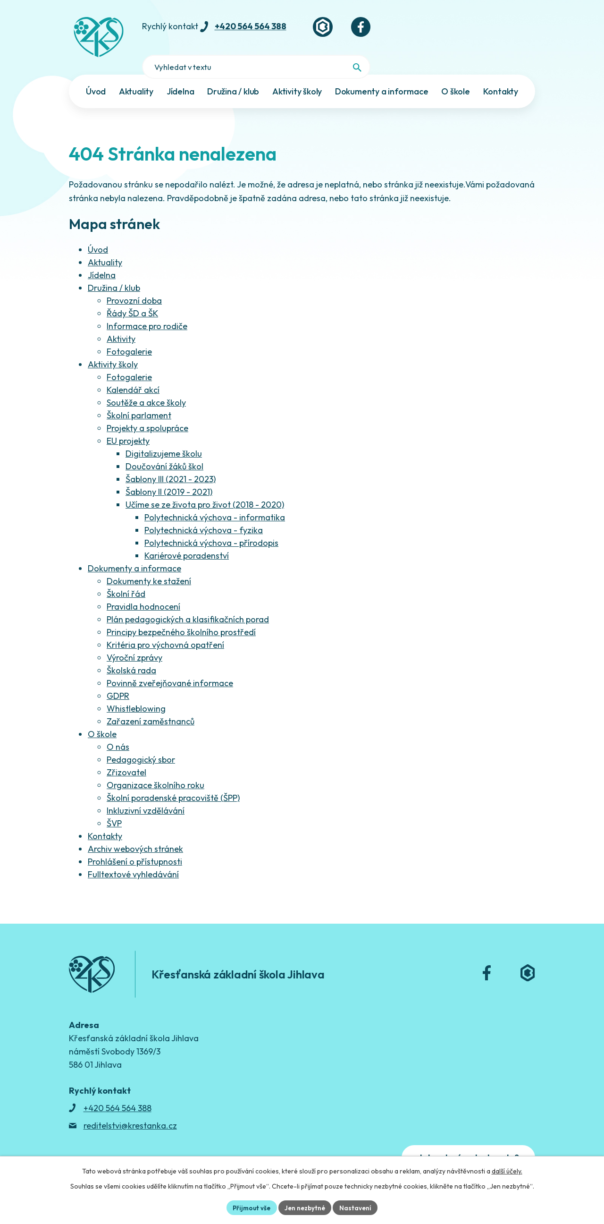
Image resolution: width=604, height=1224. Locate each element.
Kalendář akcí (133, 372)
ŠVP (114, 806)
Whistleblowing (136, 691)
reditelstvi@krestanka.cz (130, 1108)
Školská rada (131, 653)
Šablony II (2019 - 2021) (169, 474)
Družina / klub (114, 270)
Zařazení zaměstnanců (150, 704)
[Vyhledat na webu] (520, 31)
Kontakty (105, 819)
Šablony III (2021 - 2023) (171, 462)
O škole (102, 717)
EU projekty (128, 423)
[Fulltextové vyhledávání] (475, 30)
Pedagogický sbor (141, 742)
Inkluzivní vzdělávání (146, 793)
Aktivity (121, 321)
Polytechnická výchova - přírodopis (211, 525)
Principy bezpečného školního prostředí (181, 615)
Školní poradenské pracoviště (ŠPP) (173, 780)
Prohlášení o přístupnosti (135, 844)
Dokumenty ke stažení (149, 564)
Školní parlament (139, 398)
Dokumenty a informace (134, 551)
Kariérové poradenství (186, 538)
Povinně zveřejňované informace (170, 666)
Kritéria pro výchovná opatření (165, 627)
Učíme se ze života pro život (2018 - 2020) (205, 487)
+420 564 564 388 (272, 30)
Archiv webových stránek (135, 831)
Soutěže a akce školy (146, 385)
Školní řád (126, 576)
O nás (118, 729)
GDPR (118, 678)
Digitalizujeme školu (164, 436)
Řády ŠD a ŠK (132, 296)
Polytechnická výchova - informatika (214, 500)
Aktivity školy (113, 347)
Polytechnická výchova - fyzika (203, 513)
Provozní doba (134, 283)
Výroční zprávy (134, 640)
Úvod (98, 232)
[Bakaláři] (346, 30)
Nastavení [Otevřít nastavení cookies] (358, 1207)
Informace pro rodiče (147, 309)
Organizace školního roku (155, 768)
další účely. (507, 1170)
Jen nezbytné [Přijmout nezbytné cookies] (306, 1207)
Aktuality (105, 245)
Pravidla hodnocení (143, 589)
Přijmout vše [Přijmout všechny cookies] (250, 1207)
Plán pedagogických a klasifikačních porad (188, 602)
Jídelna (102, 258)
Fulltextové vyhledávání (133, 857)
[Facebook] (386, 30)
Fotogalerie (129, 334)
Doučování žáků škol (164, 449)
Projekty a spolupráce (147, 411)
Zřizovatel (126, 755)
